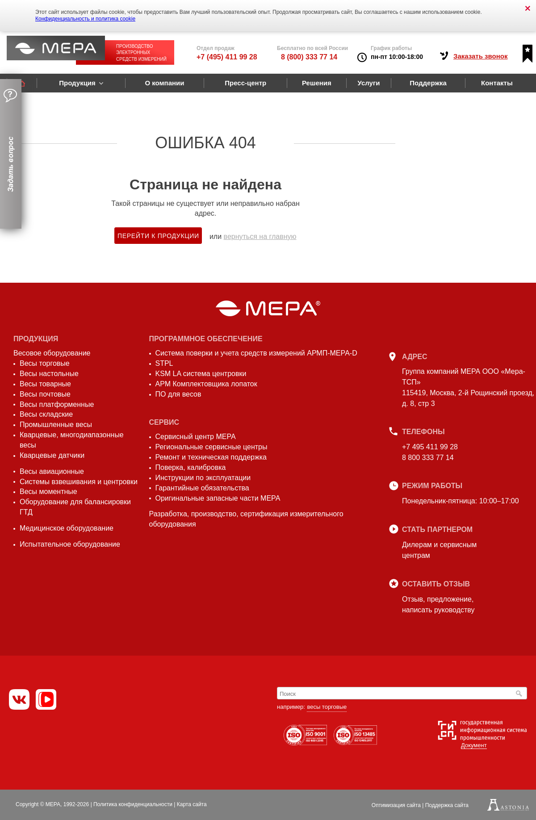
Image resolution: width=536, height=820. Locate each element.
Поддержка (428, 83)
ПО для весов (178, 394)
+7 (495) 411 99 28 (227, 57)
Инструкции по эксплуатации (203, 477)
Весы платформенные (57, 404)
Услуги (369, 83)
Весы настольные (49, 373)
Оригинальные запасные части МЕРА (218, 498)
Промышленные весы (56, 424)
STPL (164, 363)
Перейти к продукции (158, 235)
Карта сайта (192, 804)
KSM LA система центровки (201, 373)
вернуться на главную (260, 236)
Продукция (77, 83)
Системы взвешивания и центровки (79, 481)
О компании (164, 83)
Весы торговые (45, 363)
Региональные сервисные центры (211, 447)
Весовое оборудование (51, 353)
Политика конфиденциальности (132, 804)
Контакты (497, 83)
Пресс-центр (245, 83)
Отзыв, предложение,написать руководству (438, 604)
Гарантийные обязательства (202, 488)
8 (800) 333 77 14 (309, 57)
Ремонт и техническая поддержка (211, 457)
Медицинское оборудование (66, 528)
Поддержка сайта (447, 805)
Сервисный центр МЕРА (195, 436)
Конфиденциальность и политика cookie (85, 19)
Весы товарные (45, 384)
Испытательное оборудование (70, 544)
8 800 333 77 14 (428, 457)
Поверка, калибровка (190, 467)
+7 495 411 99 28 (430, 447)
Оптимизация (396, 805)
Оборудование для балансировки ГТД (75, 507)
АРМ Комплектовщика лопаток (206, 384)
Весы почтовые (45, 394)
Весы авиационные (52, 471)
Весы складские (46, 414)
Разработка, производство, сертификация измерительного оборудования (246, 519)
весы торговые (327, 706)
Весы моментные (48, 491)
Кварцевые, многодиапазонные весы (72, 440)
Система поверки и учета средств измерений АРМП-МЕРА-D (256, 353)
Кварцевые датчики (52, 455)
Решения (316, 83)
